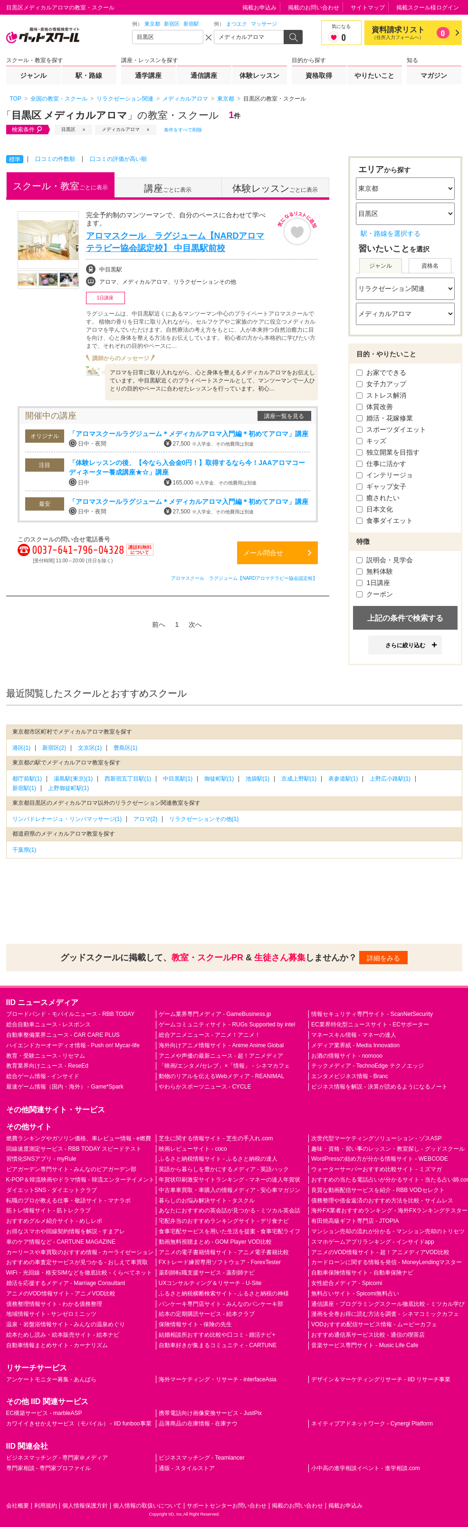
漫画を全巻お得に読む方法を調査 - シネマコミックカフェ (385, 1314)
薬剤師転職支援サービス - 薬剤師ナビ (207, 1272)
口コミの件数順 (55, 159)
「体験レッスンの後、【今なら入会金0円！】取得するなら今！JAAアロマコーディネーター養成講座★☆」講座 (187, 467)
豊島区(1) (126, 748)
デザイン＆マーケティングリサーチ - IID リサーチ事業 (380, 1379)
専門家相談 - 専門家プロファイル (48, 1468)
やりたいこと (374, 75)
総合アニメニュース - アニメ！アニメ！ (210, 1035)
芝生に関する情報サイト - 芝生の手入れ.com (216, 1138)
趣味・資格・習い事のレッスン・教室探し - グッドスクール (388, 1148)
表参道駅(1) (343, 778)
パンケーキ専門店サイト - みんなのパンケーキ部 (221, 1304)
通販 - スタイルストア (187, 1468)
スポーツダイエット (391, 429)
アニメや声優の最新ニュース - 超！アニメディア (221, 1055)
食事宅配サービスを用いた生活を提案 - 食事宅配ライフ (230, 1231)
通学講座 (148, 75)
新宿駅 (191, 24)
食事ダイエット (384, 520)
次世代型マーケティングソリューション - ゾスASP (376, 1138)
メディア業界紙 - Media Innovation (355, 1045)
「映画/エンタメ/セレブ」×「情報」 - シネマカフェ (224, 1065)
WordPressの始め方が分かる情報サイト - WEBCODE (379, 1158)
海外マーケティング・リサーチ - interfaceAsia (218, 1379)
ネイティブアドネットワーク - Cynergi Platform (372, 1423)
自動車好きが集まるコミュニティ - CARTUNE (218, 1345)
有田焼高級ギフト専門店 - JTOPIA (355, 1221)
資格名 (430, 265)
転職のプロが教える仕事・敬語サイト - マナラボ (68, 1200)
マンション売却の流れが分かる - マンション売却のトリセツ (388, 1231)
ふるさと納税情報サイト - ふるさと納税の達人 (218, 1158)
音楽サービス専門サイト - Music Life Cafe (364, 1345)
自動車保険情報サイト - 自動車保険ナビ (362, 1272)
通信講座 (204, 75)
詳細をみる (383, 958)
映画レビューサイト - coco (193, 1148)
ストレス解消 (381, 395)
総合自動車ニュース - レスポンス (48, 1024)
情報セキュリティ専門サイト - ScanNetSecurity (372, 1014)
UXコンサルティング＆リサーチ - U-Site (210, 1283)
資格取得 (319, 75)
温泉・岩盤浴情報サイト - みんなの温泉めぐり (65, 1324)
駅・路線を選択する (390, 233)
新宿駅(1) (24, 788)
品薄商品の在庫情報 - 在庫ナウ (198, 1423)
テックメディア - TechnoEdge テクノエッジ (367, 1065)
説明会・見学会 (384, 560)
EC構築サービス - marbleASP (44, 1413)
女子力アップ (381, 384)
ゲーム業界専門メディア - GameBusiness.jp (215, 1014)
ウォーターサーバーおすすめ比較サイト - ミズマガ (376, 1169)
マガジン (433, 75)
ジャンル (33, 75)
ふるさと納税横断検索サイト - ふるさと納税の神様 (224, 1293)
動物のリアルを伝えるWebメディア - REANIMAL (221, 1076)
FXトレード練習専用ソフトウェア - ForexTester (220, 1262)
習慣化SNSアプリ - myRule (41, 1158)
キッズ (371, 441)
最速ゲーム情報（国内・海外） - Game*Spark (65, 1086)
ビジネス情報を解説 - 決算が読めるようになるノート (379, 1086)
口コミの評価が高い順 (118, 159)
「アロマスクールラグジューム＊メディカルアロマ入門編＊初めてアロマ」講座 (188, 434)
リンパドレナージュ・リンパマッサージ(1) (67, 819)
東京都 (152, 24)
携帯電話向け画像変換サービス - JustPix (210, 1413)
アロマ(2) (146, 819)
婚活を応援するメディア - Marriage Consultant (65, 1283)
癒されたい (378, 498)
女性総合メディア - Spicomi (346, 1283)
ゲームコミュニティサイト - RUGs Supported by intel (227, 1024)
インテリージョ (384, 475)
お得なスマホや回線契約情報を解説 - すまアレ (65, 1231)
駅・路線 (89, 75)
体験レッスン (259, 75)
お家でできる (381, 372)
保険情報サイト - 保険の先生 (195, 1324)
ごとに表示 (60, 186)
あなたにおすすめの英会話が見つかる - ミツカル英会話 (230, 1210)
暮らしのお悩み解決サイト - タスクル (207, 1200)
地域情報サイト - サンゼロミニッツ (51, 1314)
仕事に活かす (381, 463)
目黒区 (68, 129)
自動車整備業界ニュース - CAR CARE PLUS (63, 1035)
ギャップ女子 (381, 486)
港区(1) (21, 748)
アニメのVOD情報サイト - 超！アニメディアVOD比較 (380, 1252)
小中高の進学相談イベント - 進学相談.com (365, 1468)
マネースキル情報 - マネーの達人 (353, 1035)
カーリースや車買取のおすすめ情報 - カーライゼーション (80, 1252)
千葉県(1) (24, 850)
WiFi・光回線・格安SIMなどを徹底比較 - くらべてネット (79, 1272)
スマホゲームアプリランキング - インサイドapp (372, 1241)
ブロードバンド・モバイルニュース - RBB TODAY (70, 1014)
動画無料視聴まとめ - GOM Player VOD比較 (215, 1241)
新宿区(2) (54, 748)
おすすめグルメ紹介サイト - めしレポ (54, 1221)
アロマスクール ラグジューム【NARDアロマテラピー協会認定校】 (244, 578)
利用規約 (45, 1505)
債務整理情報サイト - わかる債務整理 (54, 1304)
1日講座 (373, 583)
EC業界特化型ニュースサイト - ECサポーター (370, 1024)
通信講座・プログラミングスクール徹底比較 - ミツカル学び (388, 1304)
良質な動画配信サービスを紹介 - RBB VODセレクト (378, 1190)
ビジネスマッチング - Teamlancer (202, 1457)
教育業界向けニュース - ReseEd (47, 1065)
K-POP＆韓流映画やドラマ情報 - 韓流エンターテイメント (80, 1179)
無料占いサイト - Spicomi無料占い (355, 1293)
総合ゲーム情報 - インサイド (43, 1076)
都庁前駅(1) (27, 778)
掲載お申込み (259, 7)
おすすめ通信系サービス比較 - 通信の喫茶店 (368, 1334)
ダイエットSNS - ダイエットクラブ (51, 1190)
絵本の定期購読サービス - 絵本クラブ (207, 1314)
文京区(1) (90, 748)
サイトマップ (368, 7)
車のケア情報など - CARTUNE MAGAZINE (60, 1241)
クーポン (374, 594)
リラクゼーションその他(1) (204, 819)
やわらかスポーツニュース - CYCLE (205, 1086)
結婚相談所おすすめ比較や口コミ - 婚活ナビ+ (217, 1334)
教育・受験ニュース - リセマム (46, 1055)
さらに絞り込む (405, 645)
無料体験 (374, 571)
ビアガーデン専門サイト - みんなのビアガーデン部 (71, 1169)
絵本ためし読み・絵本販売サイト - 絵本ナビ (63, 1334)
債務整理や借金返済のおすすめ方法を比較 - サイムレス (382, 1200)
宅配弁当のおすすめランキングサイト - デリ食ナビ (224, 1221)
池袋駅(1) (258, 778)
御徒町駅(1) (219, 778)
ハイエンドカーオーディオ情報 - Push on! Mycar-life (73, 1045)
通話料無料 (139, 555)
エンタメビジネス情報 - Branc (349, 1076)
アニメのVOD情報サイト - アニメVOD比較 (61, 1293)
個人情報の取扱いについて (147, 1505)
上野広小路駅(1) (390, 778)
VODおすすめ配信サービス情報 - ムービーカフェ (374, 1324)
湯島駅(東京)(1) (73, 778)
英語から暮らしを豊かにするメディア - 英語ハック (224, 1169)
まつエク (236, 24)
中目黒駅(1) (178, 778)
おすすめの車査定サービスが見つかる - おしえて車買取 (77, 1262)
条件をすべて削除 (183, 129)
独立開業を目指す (388, 452)
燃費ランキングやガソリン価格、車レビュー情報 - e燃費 (78, 1138)
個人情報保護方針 (85, 1505)
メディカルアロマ (121, 129)
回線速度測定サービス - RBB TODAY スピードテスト (74, 1148)
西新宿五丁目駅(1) (128, 778)
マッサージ (264, 24)
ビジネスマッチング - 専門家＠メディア (57, 1457)
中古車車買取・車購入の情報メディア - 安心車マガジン (230, 1190)
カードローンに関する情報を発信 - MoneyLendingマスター (386, 1262)
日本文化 (374, 509)
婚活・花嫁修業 (384, 418)
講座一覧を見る (284, 416)
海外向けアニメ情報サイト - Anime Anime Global (221, 1045)
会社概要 (17, 1505)
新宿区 (172, 24)
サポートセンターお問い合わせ (227, 1505)
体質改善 (374, 406)
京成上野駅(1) (299, 778)
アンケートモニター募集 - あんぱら (51, 1379)
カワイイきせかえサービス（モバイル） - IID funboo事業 (79, 1423)
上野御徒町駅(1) (68, 788)
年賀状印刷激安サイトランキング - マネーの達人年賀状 (230, 1179)
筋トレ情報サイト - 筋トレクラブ (48, 1210)
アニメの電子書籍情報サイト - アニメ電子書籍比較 (224, 1252)
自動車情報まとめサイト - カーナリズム (57, 1345)
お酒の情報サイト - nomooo (346, 1055)
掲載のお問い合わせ (313, 7)
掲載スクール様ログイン (427, 7)
